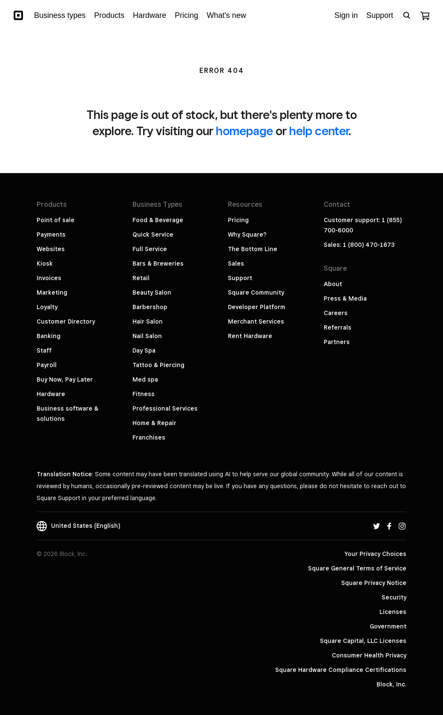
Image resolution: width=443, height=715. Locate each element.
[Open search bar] (406, 15)
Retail (141, 278)
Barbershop (149, 307)
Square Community (256, 292)
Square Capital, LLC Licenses (363, 640)
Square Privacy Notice (373, 582)
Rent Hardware (250, 336)
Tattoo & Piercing (158, 365)
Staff (44, 350)
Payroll (47, 365)
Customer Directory (66, 321)
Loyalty (47, 307)
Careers (336, 313)
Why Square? (247, 234)
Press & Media (345, 298)
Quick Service (152, 234)
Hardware (51, 394)
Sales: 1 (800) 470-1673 (359, 244)
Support (240, 278)
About (333, 284)
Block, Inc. (391, 684)
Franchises (148, 437)
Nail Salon (147, 336)
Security (394, 597)
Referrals (337, 327)
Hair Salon (147, 321)
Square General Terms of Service (357, 568)
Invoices (49, 278)
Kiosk (45, 263)
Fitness (143, 394)
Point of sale (56, 220)
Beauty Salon (151, 292)
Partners (337, 342)
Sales (236, 263)
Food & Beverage (157, 220)
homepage (244, 131)
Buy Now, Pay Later (65, 379)
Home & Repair (154, 423)
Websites (51, 249)
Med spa (145, 379)
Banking (48, 336)
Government (388, 626)
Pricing (238, 220)
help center (318, 131)
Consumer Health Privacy (369, 655)
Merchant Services (256, 321)
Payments (51, 234)
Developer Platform (256, 307)
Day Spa (143, 350)
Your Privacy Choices (375, 553)
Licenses (393, 611)
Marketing (52, 292)
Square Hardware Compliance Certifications (340, 669)
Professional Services (165, 408)
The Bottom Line (252, 249)
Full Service (149, 249)
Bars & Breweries (158, 263)
